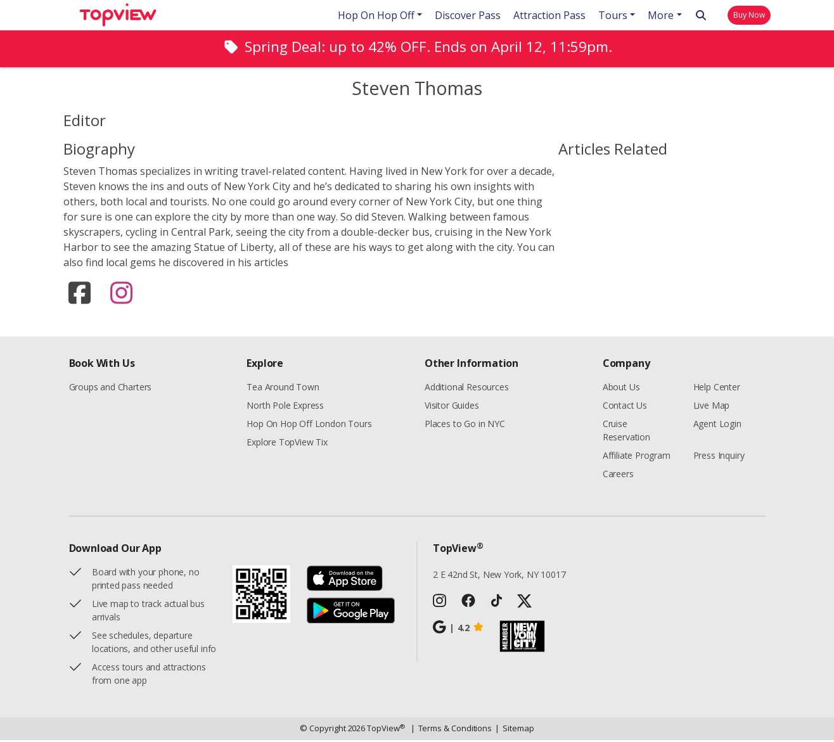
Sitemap (514, 730)
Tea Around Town (283, 389)
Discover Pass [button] (468, 15)
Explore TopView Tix (287, 444)
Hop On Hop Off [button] (376, 15)
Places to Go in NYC (465, 425)
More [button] (661, 15)
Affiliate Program (636, 457)
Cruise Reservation (626, 432)
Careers (618, 476)
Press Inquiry (719, 457)
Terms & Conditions (451, 730)
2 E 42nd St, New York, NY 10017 (499, 576)
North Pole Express (285, 407)
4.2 (458, 629)
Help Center (716, 389)
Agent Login (717, 425)
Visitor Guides (452, 407)
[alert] (417, 48)
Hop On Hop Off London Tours (309, 425)
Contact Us (625, 407)
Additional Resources (466, 389)
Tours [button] (612, 15)
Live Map (711, 407)
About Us (621, 389)
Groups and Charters (110, 389)
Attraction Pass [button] (549, 15)
